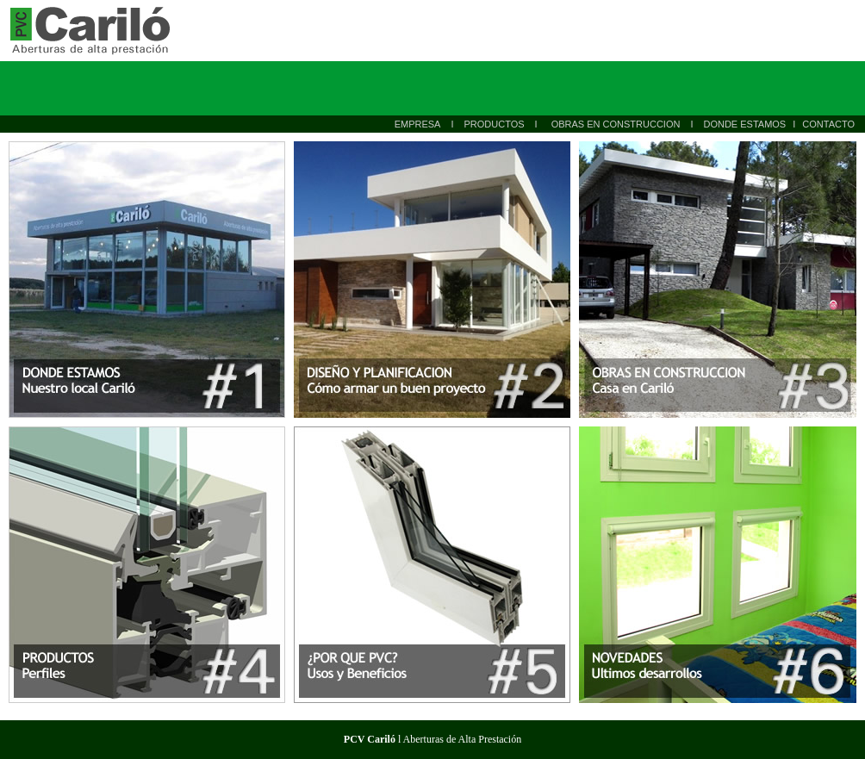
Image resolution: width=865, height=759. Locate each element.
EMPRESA (418, 124)
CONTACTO (828, 124)
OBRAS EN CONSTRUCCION (616, 124)
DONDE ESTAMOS (744, 124)
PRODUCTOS (494, 124)
